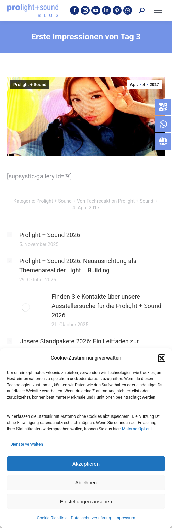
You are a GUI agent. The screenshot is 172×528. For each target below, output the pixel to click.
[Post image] (9, 234)
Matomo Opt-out (137, 428)
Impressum (124, 518)
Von (115, 201)
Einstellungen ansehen (86, 501)
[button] (161, 358)
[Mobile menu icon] (158, 10)
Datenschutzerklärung (91, 518)
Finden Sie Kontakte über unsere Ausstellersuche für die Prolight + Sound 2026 (106, 306)
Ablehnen (86, 482)
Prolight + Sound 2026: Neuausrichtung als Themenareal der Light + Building (77, 265)
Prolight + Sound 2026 (49, 234)
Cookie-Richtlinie (52, 518)
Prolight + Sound (29, 84)
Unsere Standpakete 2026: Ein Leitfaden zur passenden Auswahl (79, 346)
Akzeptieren (86, 464)
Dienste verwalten (26, 444)
